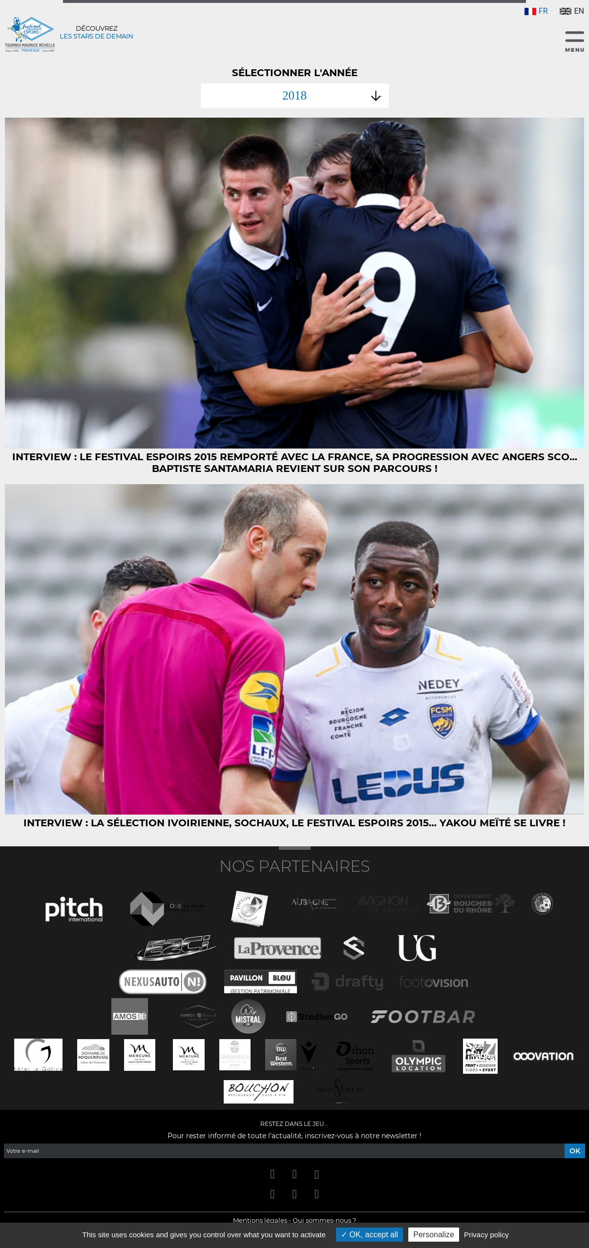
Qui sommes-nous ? (324, 1220)
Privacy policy (486, 1234)
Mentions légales (260, 1220)
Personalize (433, 1234)
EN (572, 11)
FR (536, 11)
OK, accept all (369, 1234)
